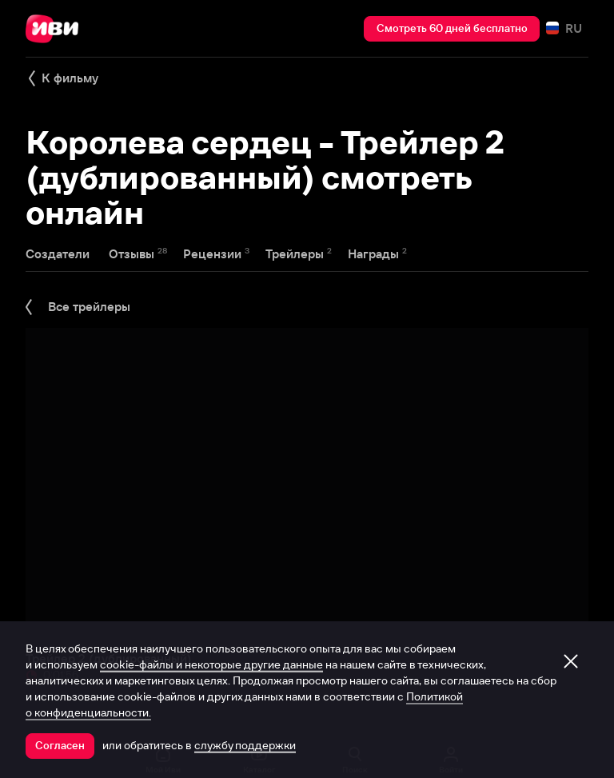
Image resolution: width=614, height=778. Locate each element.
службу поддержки (245, 745)
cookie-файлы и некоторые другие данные (211, 664)
